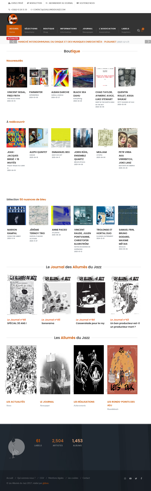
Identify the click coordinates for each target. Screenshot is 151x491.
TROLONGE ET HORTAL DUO (105, 232)
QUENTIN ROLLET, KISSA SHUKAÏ (127, 96)
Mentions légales (56, 478)
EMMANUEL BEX (83, 153)
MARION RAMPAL (16, 232)
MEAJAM (128, 153)
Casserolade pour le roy (90, 321)
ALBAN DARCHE (60, 93)
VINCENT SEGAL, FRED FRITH (16, 95)
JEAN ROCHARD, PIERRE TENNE (16, 158)
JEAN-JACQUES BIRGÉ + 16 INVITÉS (38, 159)
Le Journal (47, 401)
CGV (42, 478)
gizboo (46, 483)
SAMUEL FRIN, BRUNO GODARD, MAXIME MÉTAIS (128, 238)
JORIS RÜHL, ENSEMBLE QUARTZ (105, 156)
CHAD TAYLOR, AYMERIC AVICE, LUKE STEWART (105, 98)
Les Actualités (15, 401)
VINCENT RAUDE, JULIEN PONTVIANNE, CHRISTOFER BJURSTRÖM (83, 239)
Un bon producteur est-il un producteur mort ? (125, 323)
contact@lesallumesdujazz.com (48, 9)
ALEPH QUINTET (61, 153)
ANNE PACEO (61, 231)
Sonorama (51, 321)
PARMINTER (39, 93)
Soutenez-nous (86, 3)
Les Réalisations (84, 401)
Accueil (9, 478)
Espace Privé (15, 3)
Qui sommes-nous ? (26, 478)
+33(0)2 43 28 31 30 (17, 9)
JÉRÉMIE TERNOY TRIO (38, 234)
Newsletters (34, 3)
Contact (86, 478)
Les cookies (73, 478)
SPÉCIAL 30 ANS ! (17, 321)
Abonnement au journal (59, 3)
